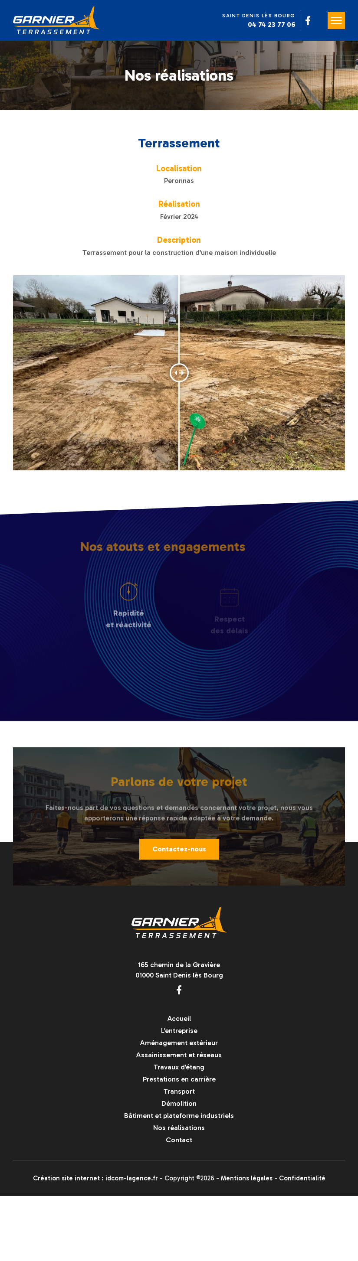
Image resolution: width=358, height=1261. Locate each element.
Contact (179, 1140)
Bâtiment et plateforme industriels (179, 1115)
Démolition (179, 1103)
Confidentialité (302, 1178)
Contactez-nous (179, 852)
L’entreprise (179, 1030)
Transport (179, 1091)
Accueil (179, 1018)
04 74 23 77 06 (272, 24)
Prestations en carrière (179, 1079)
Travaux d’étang (179, 1067)
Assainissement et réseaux (179, 1055)
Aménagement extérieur (179, 1043)
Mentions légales (247, 1178)
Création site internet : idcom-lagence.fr (95, 1178)
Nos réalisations (179, 1128)
